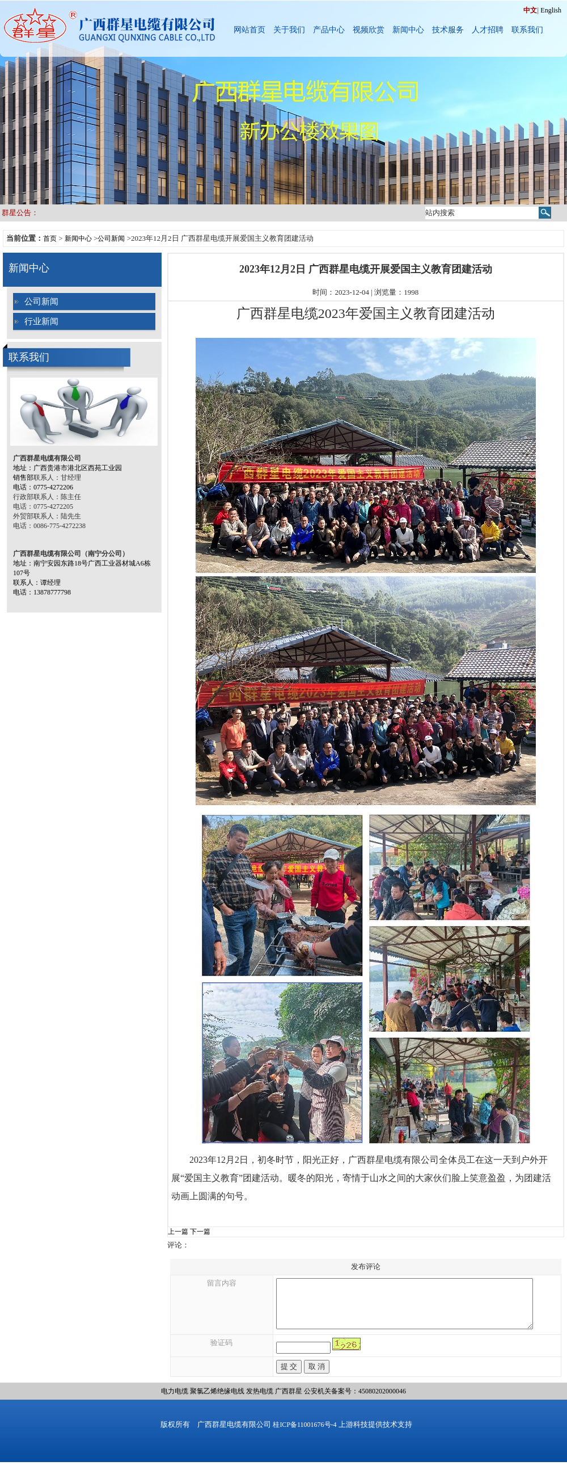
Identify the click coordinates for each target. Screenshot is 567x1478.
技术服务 (448, 30)
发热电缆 (259, 1401)
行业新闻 (41, 321)
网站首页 (249, 30)
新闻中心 (408, 30)
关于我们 (289, 30)
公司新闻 (111, 238)
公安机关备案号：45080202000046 (355, 1401)
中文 (530, 10)
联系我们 (527, 30)
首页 (50, 238)
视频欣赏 (368, 30)
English (550, 10)
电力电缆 (174, 1401)
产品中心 (329, 30)
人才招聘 (487, 30)
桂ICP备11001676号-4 (304, 1435)
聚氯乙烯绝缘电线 (217, 1401)
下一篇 (200, 1232)
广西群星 (288, 1401)
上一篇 (178, 1232)
